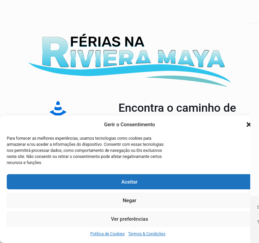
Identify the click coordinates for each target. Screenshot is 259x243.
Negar (130, 200)
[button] (249, 124)
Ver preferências (129, 219)
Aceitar (129, 182)
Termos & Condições (147, 234)
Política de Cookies (107, 234)
